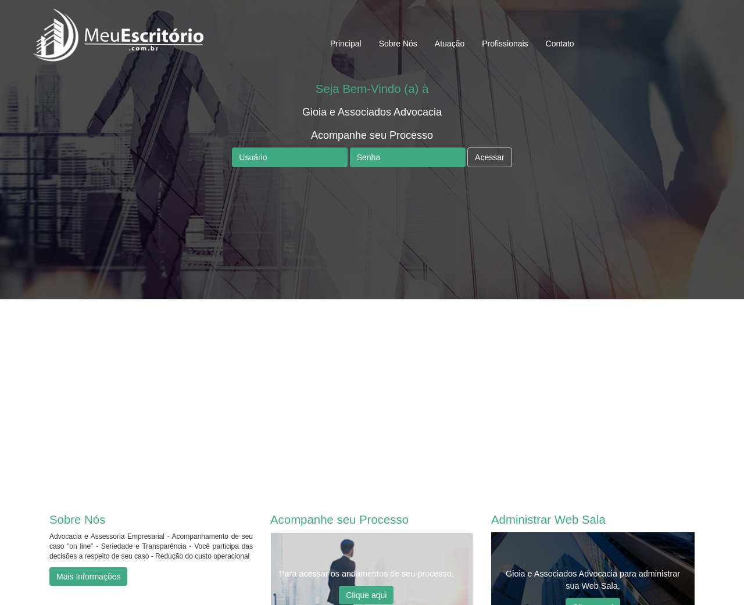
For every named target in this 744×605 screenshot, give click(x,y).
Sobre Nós (398, 43)
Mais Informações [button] (88, 576)
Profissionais (505, 43)
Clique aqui (366, 595)
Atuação (449, 43)
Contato (560, 43)
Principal (346, 43)
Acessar (490, 157)
